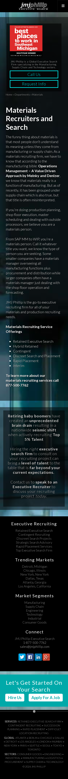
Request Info (34, 84)
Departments (22, 94)
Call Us (34, 74)
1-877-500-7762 (34, 643)
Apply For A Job (45, 697)
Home (9, 94)
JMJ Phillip (34, 6)
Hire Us (15, 697)
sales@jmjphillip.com (34, 646)
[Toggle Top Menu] (62, 6)
